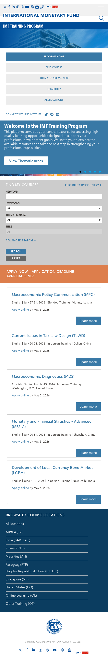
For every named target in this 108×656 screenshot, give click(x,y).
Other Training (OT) (20, 604)
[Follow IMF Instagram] (17, 7)
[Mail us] (57, 114)
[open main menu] (101, 8)
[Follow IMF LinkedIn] (13, 7)
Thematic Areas (16, 215)
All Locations (54, 100)
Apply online (20, 310)
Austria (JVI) (14, 532)
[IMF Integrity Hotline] (42, 7)
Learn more (88, 321)
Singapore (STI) (17, 579)
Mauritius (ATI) (16, 556)
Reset (16, 258)
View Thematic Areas (26, 161)
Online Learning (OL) (21, 595)
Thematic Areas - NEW (54, 78)
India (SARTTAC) (18, 540)
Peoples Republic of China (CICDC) (32, 571)
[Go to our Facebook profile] (51, 114)
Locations (13, 203)
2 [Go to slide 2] (87, 172)
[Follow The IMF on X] (5, 7)
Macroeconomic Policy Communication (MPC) (53, 295)
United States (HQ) (19, 587)
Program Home (54, 57)
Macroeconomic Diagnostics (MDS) (43, 377)
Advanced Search (19, 240)
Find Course (54, 67)
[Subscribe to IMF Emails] (37, 7)
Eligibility (54, 89)
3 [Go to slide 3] (92, 172)
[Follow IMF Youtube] (27, 7)
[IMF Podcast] (32, 7)
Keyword (12, 192)
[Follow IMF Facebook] (9, 7)
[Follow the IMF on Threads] (22, 7)
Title (9, 227)
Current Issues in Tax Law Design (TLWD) (48, 336)
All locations (15, 524)
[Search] (101, 18)
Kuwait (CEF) (15, 548)
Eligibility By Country (82, 185)
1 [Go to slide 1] (82, 172)
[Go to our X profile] (45, 114)
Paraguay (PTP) (17, 565)
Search (16, 251)
